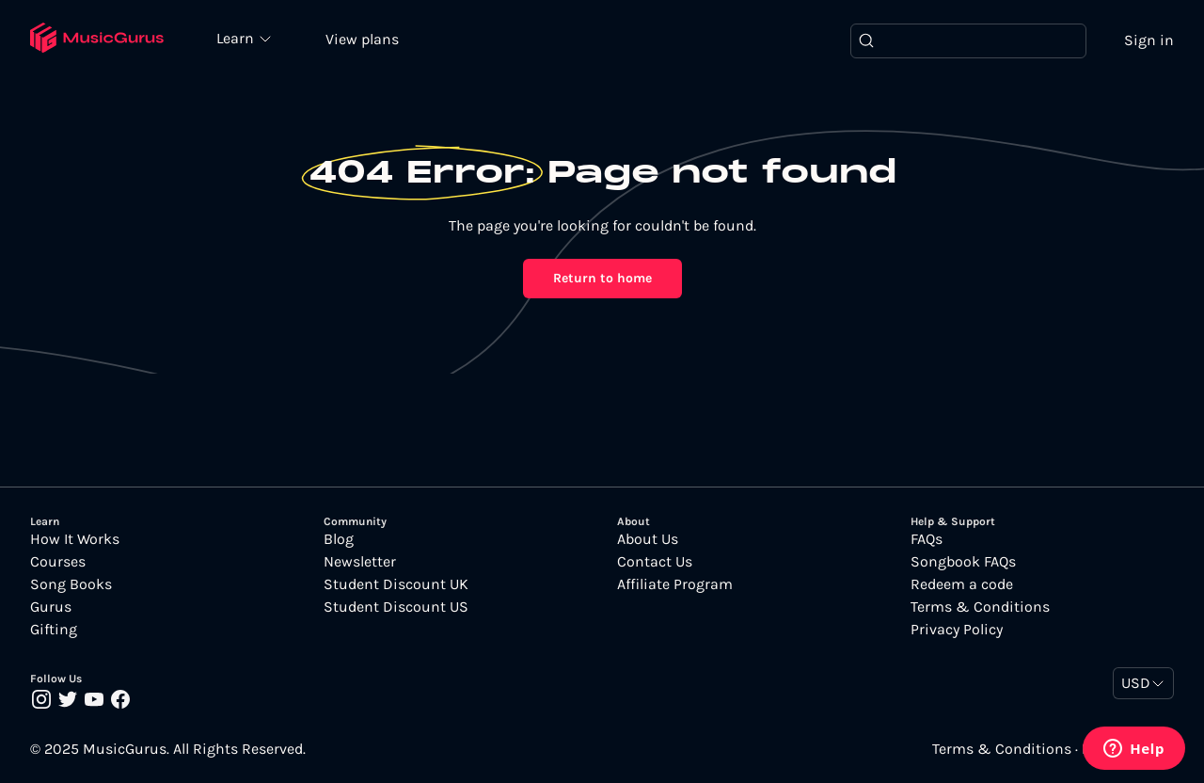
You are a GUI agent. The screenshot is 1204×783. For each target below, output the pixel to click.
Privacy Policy (957, 629)
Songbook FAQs (963, 561)
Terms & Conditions (980, 607)
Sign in (1149, 40)
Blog (339, 539)
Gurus (50, 607)
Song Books (71, 584)
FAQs (927, 539)
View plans (362, 39)
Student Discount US (396, 607)
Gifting (53, 629)
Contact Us (654, 561)
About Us (647, 539)
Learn (237, 37)
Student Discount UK (396, 584)
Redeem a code (962, 584)
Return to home (602, 278)
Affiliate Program (675, 584)
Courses (58, 561)
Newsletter (360, 561)
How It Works (74, 539)
